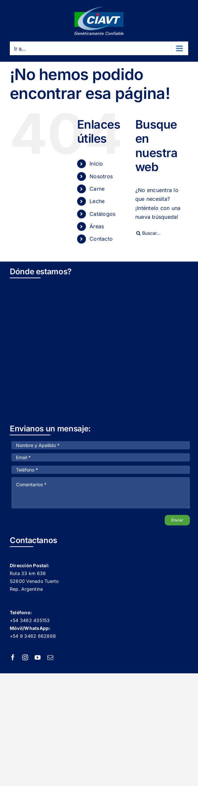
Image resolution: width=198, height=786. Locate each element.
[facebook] (13, 657)
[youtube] (38, 657)
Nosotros (101, 176)
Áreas (97, 226)
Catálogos (102, 214)
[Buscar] (138, 233)
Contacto (101, 238)
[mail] (50, 657)
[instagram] (25, 657)
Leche (97, 201)
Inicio (96, 163)
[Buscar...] (161, 233)
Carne (97, 188)
